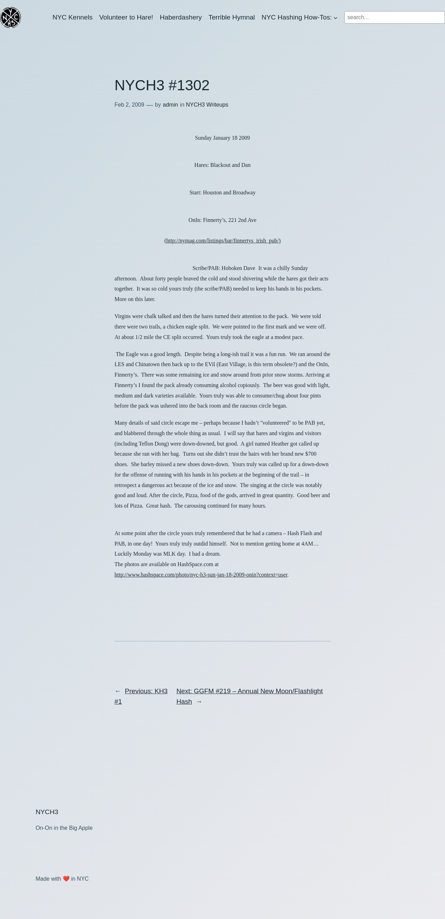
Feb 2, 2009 (129, 105)
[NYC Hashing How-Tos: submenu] (335, 17)
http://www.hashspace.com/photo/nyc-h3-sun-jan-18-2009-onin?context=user (201, 575)
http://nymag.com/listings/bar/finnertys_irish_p (223, 241)
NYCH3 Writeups (207, 105)
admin (170, 105)
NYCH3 (47, 812)
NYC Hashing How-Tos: (297, 17)
